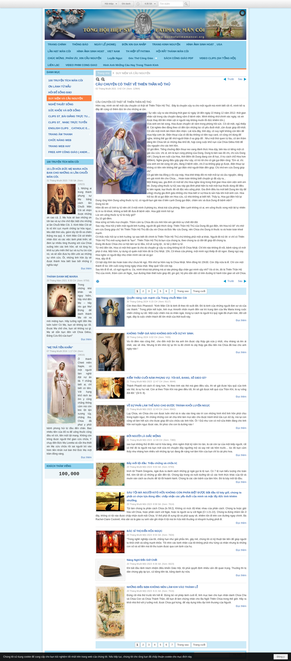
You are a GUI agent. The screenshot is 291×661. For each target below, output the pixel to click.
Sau (240, 79)
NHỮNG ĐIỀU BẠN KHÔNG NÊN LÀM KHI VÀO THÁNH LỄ (162, 587)
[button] (143, 58)
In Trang (98, 281)
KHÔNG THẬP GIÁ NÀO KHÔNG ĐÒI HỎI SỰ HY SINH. (160, 333)
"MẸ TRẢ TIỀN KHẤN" (60, 347)
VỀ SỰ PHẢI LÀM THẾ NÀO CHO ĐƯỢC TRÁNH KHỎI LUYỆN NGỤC (168, 405)
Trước (231, 79)
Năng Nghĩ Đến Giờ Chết (142, 559)
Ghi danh (126, 4)
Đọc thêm (86, 268)
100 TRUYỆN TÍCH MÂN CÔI (63, 161)
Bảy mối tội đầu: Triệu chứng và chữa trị (152, 463)
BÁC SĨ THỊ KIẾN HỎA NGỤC (144, 530)
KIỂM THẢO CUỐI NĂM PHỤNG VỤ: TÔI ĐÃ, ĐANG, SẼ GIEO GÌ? (166, 377)
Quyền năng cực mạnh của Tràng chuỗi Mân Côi (157, 297)
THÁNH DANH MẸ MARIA (62, 276)
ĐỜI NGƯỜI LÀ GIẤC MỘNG (144, 436)
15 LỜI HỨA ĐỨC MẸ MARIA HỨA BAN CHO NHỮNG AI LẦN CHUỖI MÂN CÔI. (67, 172)
